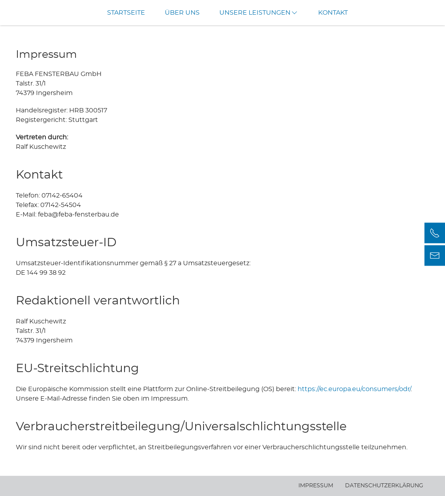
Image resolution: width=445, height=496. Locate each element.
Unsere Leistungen (258, 13)
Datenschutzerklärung (384, 485)
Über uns (182, 13)
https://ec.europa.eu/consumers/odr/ (354, 389)
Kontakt (333, 13)
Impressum (315, 485)
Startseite (126, 13)
